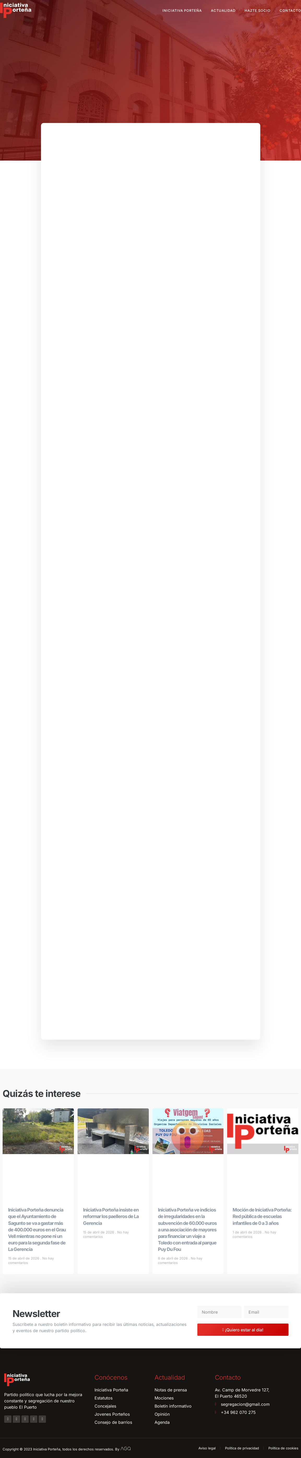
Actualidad (223, 10)
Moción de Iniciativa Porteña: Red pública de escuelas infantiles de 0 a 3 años (262, 1216)
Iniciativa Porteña (182, 10)
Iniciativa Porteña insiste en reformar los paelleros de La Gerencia (111, 1216)
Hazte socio (257, 10)
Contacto (290, 10)
